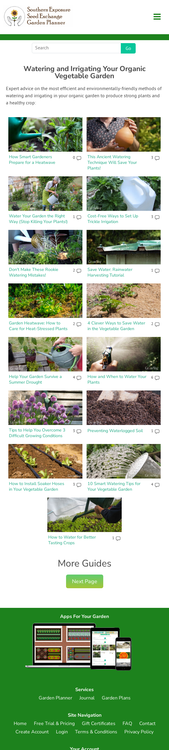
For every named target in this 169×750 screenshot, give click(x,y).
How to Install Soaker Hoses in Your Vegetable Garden (36, 486)
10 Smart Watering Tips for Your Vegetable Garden (113, 486)
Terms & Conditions (96, 732)
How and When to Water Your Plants (116, 379)
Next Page (84, 581)
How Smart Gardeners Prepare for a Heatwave (32, 159)
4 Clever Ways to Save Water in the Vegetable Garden (116, 326)
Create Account (32, 732)
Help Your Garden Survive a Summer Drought (35, 379)
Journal (87, 698)
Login (62, 732)
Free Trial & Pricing (54, 723)
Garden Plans (116, 698)
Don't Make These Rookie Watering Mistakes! (33, 272)
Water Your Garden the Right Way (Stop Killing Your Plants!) (38, 219)
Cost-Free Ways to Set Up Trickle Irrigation (112, 219)
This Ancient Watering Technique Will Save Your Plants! (112, 162)
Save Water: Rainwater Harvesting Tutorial (109, 272)
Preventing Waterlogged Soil (115, 431)
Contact (147, 723)
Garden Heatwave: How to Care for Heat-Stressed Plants (38, 326)
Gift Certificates (98, 723)
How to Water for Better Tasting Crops (72, 540)
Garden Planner (55, 698)
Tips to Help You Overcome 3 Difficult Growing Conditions (37, 433)
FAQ (127, 723)
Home (20, 723)
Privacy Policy (139, 732)
